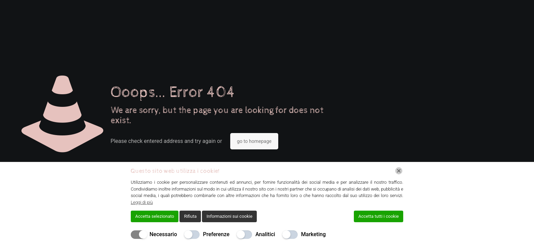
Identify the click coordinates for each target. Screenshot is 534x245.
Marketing (313, 234)
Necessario (163, 234)
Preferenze (216, 234)
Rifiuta (190, 216)
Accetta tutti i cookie (378, 216)
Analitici (265, 234)
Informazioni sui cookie (229, 216)
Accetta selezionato (154, 216)
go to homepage (254, 141)
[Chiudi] (398, 170)
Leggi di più (142, 202)
